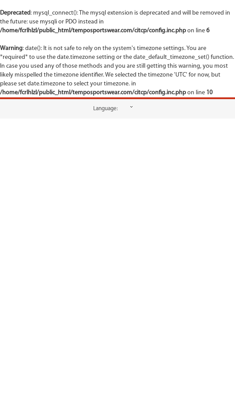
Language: (105, 109)
